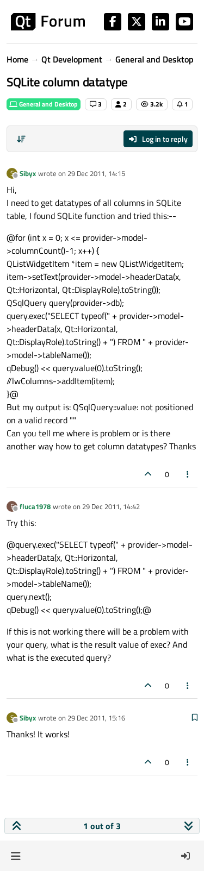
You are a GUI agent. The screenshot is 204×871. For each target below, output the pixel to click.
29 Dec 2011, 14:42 (111, 506)
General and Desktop (43, 104)
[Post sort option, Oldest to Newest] (21, 139)
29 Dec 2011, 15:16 (96, 717)
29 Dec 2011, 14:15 (96, 173)
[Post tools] (188, 474)
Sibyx (28, 173)
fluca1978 (35, 506)
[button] (15, 856)
